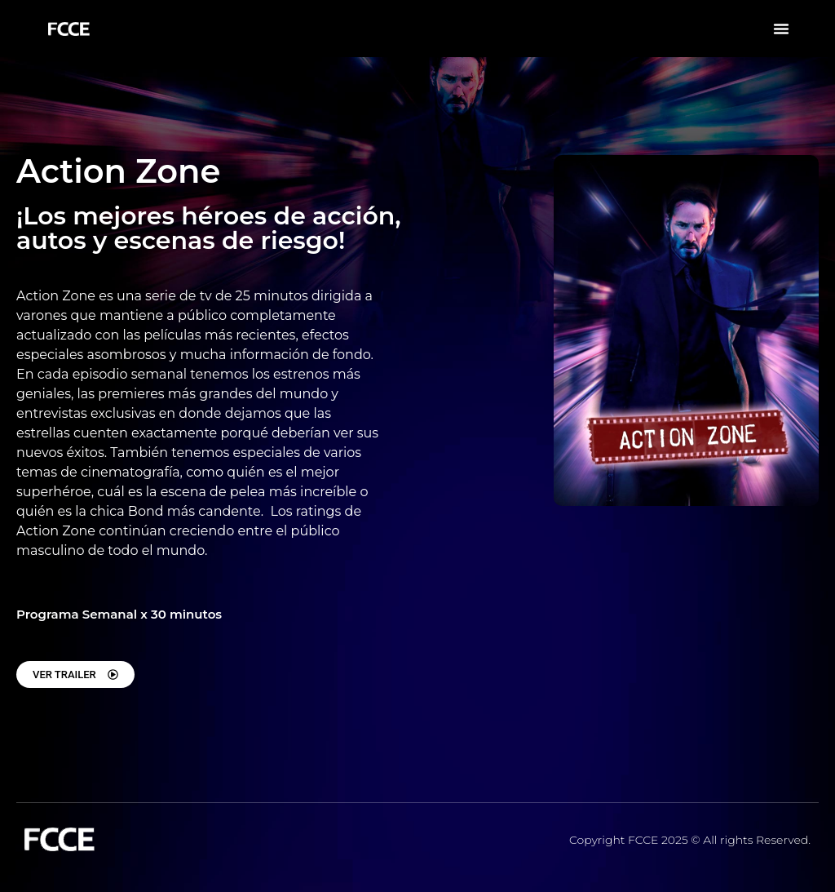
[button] (781, 28)
